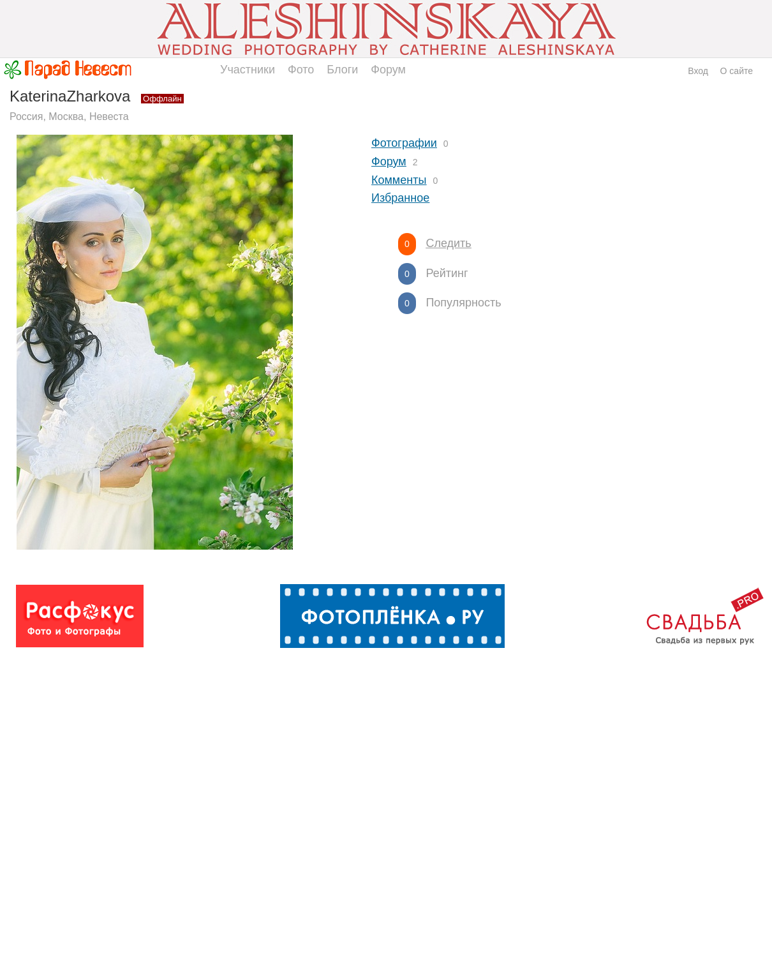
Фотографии (404, 143)
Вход (698, 71)
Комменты (398, 180)
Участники (247, 69)
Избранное (400, 198)
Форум (388, 69)
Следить (448, 243)
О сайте (736, 71)
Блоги (342, 69)
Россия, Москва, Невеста (69, 116)
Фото (301, 69)
